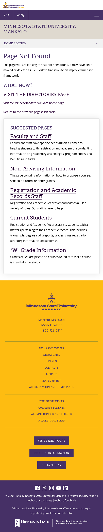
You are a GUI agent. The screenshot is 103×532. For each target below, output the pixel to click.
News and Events (51, 348)
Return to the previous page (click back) (29, 112)
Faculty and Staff (30, 136)
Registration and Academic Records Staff (43, 193)
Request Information (51, 453)
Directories (51, 354)
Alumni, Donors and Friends (51, 414)
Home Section (51, 43)
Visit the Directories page (36, 94)
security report (87, 495)
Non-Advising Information (42, 169)
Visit (6, 15)
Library (51, 374)
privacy (72, 495)
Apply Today (52, 465)
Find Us (51, 361)
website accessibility (39, 500)
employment (51, 380)
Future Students (51, 401)
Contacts (51, 367)
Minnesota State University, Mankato (39, 29)
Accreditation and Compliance (51, 387)
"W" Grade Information (38, 250)
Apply (20, 15)
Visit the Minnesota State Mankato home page (33, 103)
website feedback (65, 500)
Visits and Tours (51, 440)
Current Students (31, 218)
